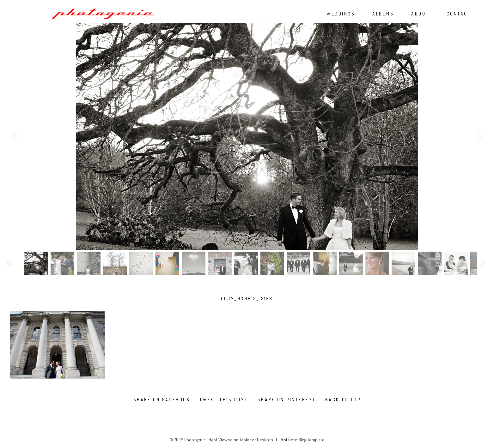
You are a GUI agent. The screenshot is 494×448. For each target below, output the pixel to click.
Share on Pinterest (287, 399)
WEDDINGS (341, 13)
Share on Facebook (161, 399)
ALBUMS (383, 13)
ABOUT (420, 13)
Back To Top (343, 399)
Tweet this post (223, 399)
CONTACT (459, 13)
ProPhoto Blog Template (302, 440)
